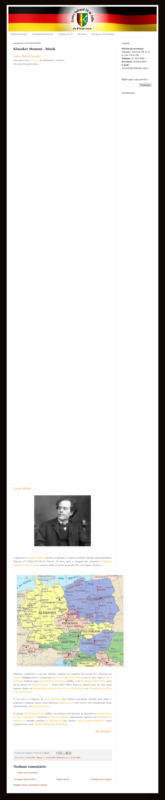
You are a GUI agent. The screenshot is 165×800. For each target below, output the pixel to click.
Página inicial (63, 779)
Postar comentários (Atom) (34, 785)
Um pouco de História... (103, 34)
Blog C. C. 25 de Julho (46, 757)
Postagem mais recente (25, 779)
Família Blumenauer (42, 34)
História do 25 (65, 34)
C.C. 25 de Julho (73, 757)
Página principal (19, 34)
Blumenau (61, 757)
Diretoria (82, 34)
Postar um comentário (28, 772)
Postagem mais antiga (100, 779)
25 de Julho (30, 757)
